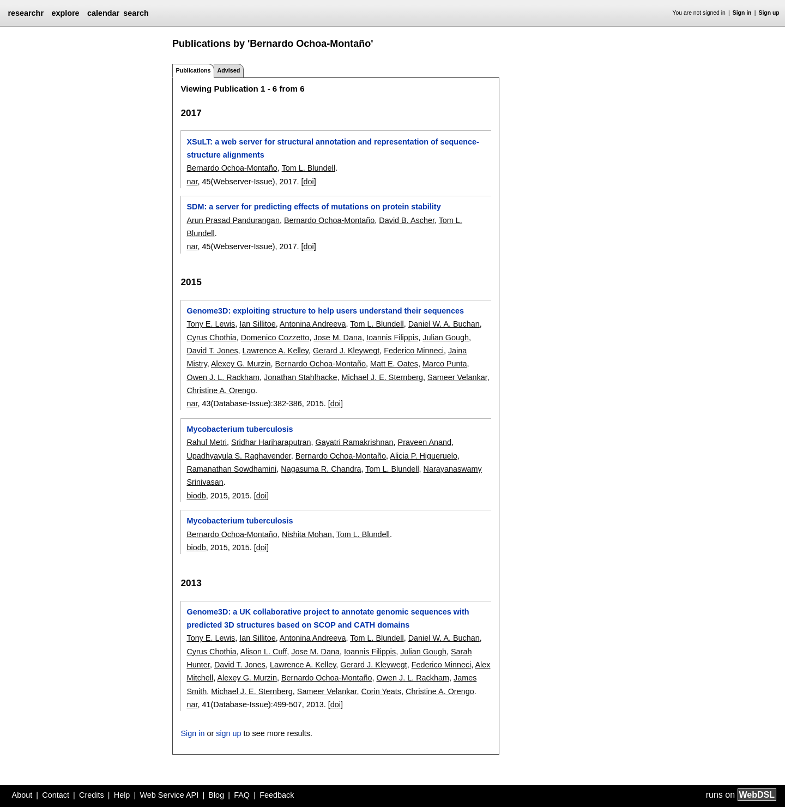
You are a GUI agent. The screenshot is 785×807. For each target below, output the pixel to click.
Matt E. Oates (394, 363)
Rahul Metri (206, 442)
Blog (216, 795)
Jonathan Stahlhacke (300, 377)
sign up (228, 733)
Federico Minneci (414, 350)
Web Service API (169, 795)
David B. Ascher (406, 220)
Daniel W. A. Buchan (444, 324)
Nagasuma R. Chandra (321, 469)
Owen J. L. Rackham (222, 377)
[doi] (308, 181)
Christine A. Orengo (220, 390)
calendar (103, 13)
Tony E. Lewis (210, 324)
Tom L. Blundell (308, 168)
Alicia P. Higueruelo (423, 455)
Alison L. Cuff (263, 651)
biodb (196, 495)
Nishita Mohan (307, 534)
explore (65, 13)
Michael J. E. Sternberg (382, 377)
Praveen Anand (424, 442)
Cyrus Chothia (211, 337)
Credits (91, 795)
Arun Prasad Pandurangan (232, 220)
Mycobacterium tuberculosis (239, 429)
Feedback (276, 795)
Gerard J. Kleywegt (346, 350)
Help (122, 795)
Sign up (769, 13)
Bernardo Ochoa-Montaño (231, 168)
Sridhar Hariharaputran (271, 442)
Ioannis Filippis (392, 337)
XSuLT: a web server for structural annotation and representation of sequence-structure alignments (332, 148)
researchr (26, 13)
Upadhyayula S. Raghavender (238, 455)
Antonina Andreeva (313, 324)
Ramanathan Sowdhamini (231, 469)
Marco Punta (444, 363)
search (135, 13)
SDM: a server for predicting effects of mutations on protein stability (313, 206)
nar (191, 181)
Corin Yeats (381, 691)
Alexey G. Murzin (241, 363)
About (22, 795)
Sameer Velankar (457, 377)
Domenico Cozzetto (275, 337)
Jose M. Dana (337, 337)
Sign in (742, 13)
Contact (55, 795)
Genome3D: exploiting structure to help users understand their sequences (325, 310)
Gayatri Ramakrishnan (354, 442)
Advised (228, 70)
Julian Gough (445, 337)
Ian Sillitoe (257, 324)
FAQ (242, 795)
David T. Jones (212, 350)
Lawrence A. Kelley (276, 350)
